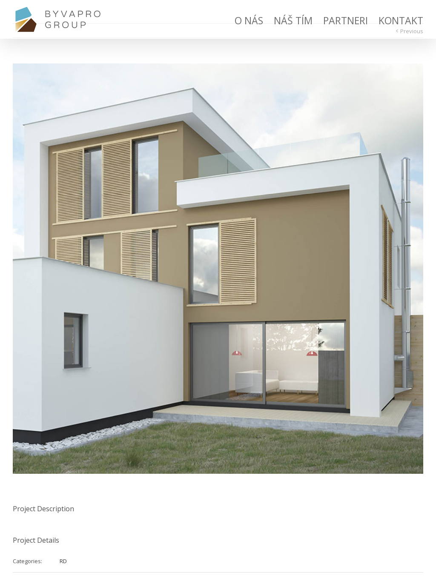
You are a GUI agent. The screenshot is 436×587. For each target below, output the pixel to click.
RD (63, 561)
